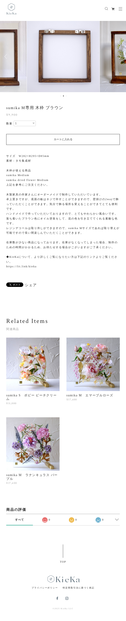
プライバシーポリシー (45, 587)
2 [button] (63, 95)
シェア (31, 285)
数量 (9, 123)
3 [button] (66, 95)
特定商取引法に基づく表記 (78, 587)
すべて (19, 519)
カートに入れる (63, 139)
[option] (63, 56)
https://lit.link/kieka (21, 266)
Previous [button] (6, 56)
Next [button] (119, 56)
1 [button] (60, 95)
